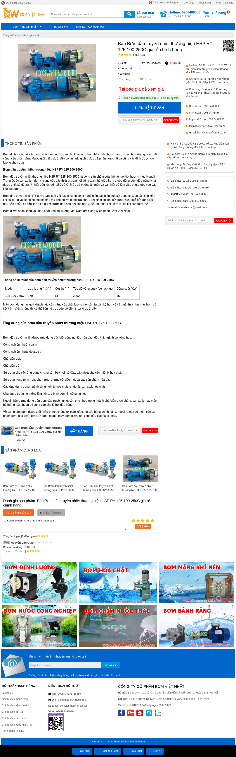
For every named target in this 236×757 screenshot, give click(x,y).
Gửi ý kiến (143, 526)
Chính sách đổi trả (12, 711)
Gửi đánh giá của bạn (18, 512)
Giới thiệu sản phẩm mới (90, 26)
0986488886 (74, 693)
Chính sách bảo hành (14, 718)
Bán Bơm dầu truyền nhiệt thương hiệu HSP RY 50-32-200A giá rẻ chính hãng (59, 490)
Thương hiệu (61, 26)
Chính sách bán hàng (164, 2)
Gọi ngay (82, 750)
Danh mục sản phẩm (25, 26)
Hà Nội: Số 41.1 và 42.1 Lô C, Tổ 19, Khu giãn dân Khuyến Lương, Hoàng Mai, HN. (209, 68)
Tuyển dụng (204, 2)
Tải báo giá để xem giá (141, 89)
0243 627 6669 (216, 126)
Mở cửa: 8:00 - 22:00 (184, 14)
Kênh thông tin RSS (13, 730)
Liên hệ (229, 2)
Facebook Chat (107, 750)
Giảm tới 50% (145, 14)
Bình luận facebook (51, 512)
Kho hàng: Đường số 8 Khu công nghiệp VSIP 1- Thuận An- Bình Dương (208, 92)
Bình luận (139, 55)
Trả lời (7, 551)
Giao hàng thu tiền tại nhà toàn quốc (151, 98)
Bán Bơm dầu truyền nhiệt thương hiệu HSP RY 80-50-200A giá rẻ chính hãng (99, 490)
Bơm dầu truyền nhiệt (28, 35)
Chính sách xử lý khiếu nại (17, 724)
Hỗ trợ (218, 2)
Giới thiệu (189, 2)
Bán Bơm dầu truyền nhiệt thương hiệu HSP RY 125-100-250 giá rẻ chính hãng (139, 490)
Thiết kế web (120, 741)
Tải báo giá (173, 63)
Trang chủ (8, 35)
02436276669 (78, 699)
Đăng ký (110, 665)
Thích (17, 551)
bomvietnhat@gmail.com (211, 132)
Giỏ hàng (219, 13)
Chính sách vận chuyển (15, 705)
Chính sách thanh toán (15, 699)
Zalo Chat (133, 750)
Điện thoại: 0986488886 (16, 2)
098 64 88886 (212, 106)
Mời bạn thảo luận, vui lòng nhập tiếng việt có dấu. (65, 524)
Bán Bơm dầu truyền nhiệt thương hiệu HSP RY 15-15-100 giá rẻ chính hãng (19, 490)
